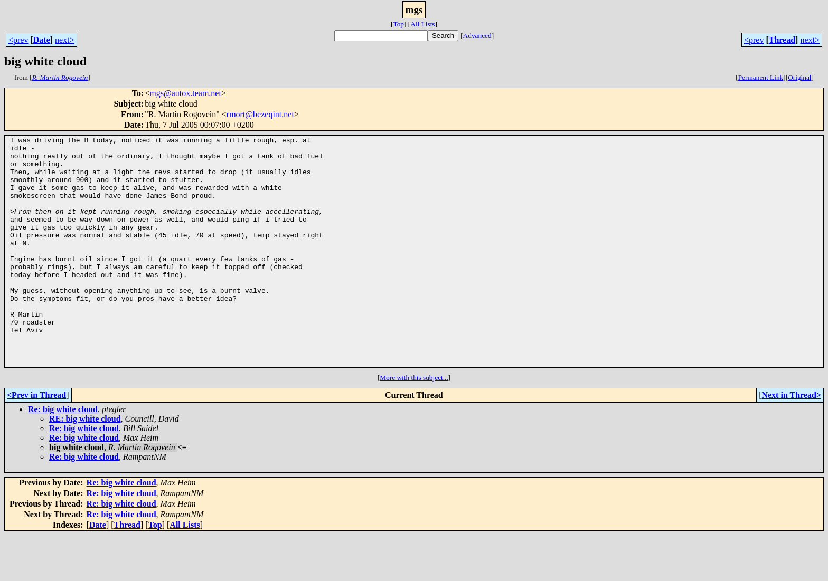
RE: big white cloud (85, 464)
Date (41, 39)
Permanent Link (761, 77)
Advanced (477, 36)
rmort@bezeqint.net (260, 114)
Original (799, 77)
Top (398, 24)
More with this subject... (414, 423)
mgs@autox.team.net (185, 93)
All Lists (422, 24)
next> (64, 39)
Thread (782, 39)
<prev (18, 39)
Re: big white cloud (63, 455)
